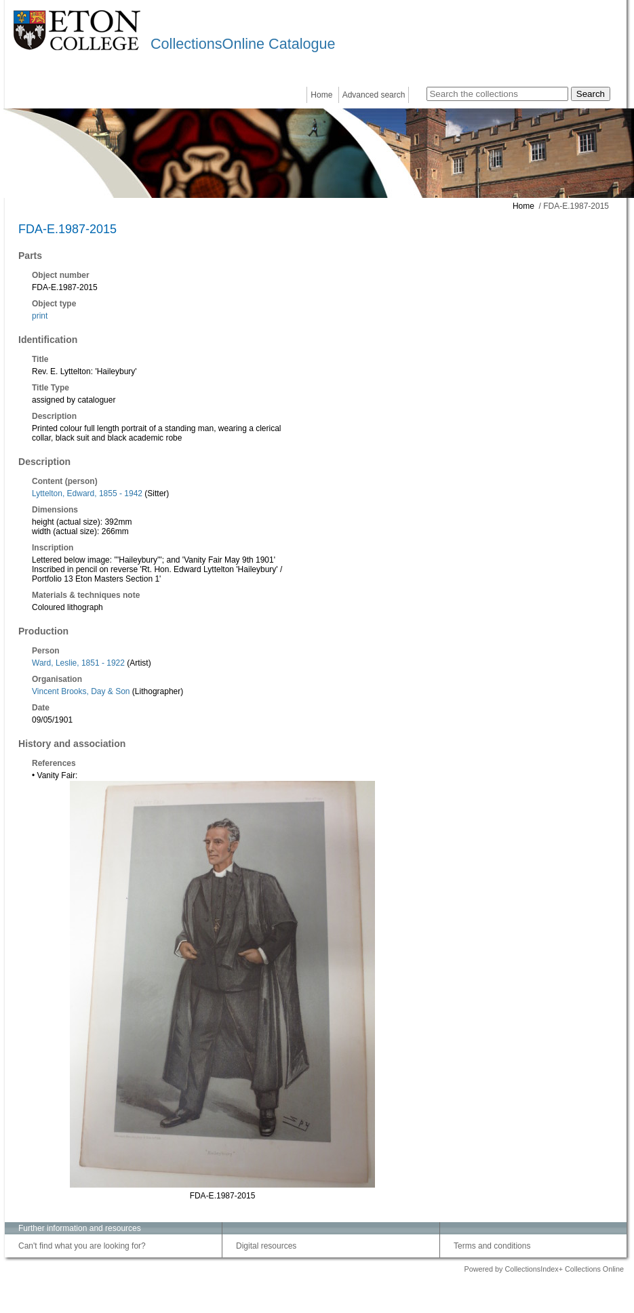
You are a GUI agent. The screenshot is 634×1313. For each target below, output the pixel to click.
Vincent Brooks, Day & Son (81, 691)
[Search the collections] (497, 94)
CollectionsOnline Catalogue (243, 43)
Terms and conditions (492, 1246)
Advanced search (373, 95)
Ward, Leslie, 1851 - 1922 (78, 663)
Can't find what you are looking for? (82, 1246)
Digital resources (266, 1246)
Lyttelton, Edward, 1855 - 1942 (87, 493)
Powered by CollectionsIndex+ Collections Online (544, 1269)
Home (321, 95)
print (39, 316)
